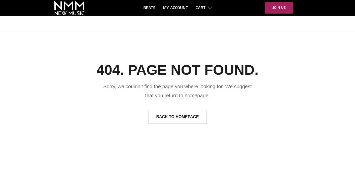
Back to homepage (177, 117)
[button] (279, 8)
